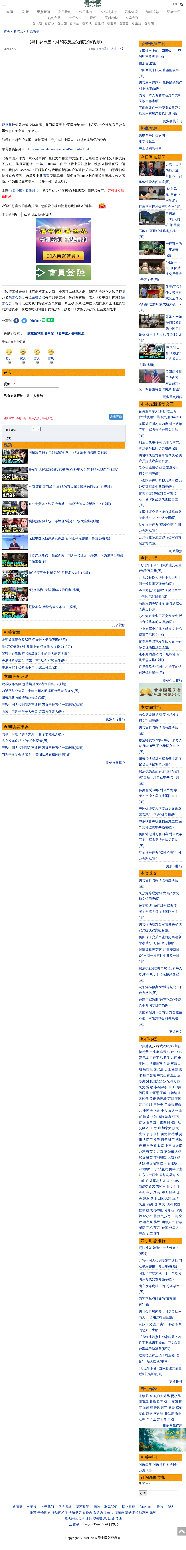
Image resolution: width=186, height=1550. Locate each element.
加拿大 (166, 1128)
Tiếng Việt (101, 1524)
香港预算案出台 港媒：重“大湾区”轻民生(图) (34, 662)
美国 (178, 1099)
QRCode (35, 321)
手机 (149, 1228)
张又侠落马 (147, 142)
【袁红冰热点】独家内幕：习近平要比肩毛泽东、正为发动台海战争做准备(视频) (160, 1343)
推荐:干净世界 (40, 1513)
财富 (161, 1146)
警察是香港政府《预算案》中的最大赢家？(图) (35, 656)
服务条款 (65, 1507)
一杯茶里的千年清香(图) (173, 249)
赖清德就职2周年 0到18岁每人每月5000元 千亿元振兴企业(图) (160, 746)
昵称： (9, 384)
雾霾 (142, 1163)
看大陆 (37, 23)
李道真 (144, 1402)
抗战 (149, 1210)
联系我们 (111, 1507)
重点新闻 (43, 12)
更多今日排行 (172, 680)
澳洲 (170, 1204)
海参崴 (177, 1146)
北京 (160, 1151)
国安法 (158, 1069)
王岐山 (165, 1093)
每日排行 (85, 12)
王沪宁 (158, 1105)
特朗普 (144, 1052)
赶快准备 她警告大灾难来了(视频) (53, 609)
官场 (142, 1122)
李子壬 (151, 1419)
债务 (149, 1134)
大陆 (170, 1157)
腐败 (161, 1116)
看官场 (49, 23)
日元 (164, 1140)
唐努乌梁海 (167, 1175)
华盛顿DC (100, 1518)
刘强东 (169, 1151)
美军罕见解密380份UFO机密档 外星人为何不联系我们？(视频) (73, 472)
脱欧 (175, 1128)
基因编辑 (152, 1163)
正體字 (74, 1524)
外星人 (174, 1228)
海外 (150, 1204)
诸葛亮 (148, 1222)
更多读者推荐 (115, 764)
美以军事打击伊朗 (152, 135)
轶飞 (160, 1402)
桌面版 (17, 1507)
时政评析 (159, 1464)
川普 (178, 1046)
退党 (149, 1087)
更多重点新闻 (172, 397)
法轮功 (163, 1169)
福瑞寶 (119, 1513)
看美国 (62, 23)
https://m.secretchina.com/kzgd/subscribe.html (58, 149)
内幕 (156, 1110)
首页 (7, 31)
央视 (142, 1192)
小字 (121, 48)
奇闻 (165, 1228)
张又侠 (165, 1058)
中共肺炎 (145, 1046)
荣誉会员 (15, 297)
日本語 (114, 1524)
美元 (164, 1134)
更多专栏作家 (172, 1425)
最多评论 (131, 12)
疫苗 (174, 1069)
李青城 (158, 1413)
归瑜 (152, 1402)
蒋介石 (169, 1210)
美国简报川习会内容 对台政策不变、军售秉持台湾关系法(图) (160, 430)
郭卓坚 (7, 125)
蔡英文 (151, 1151)
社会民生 (173, 1464)
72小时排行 (108, 12)
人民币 (148, 1140)
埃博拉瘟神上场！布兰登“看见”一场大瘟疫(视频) (64, 523)
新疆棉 (148, 1069)
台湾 (142, 1151)
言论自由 (162, 1187)
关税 (152, 1099)
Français (87, 1524)
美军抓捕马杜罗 (150, 148)
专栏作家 (75, 18)
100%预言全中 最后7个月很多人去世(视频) (59, 575)
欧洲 (111, 1518)
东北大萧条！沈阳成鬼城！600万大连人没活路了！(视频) (70, 506)
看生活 (136, 23)
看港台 (74, 23)
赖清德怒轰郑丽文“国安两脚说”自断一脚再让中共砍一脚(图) (159, 777)
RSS (170, 1507)
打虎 (175, 1116)
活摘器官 (156, 1063)
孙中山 (158, 1210)
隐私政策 (82, 1507)
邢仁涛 (169, 1413)
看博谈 (87, 23)
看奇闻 (149, 23)
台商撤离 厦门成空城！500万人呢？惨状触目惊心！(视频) (70, 489)
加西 (118, 1518)
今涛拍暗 (156, 1396)
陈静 (146, 1408)
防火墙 (165, 1163)
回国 (161, 1198)
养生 (156, 1233)
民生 (142, 1204)
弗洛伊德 (160, 1087)
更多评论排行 (115, 721)
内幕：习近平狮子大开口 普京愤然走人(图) (33, 714)
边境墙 (162, 1099)
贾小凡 (176, 1396)
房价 (142, 1157)
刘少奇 (166, 1216)
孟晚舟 (144, 1099)
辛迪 (170, 1419)
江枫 (142, 1419)
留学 (172, 1192)
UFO (170, 1087)
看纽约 (99, 23)
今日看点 (64, 12)
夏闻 (174, 1402)
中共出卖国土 (166, 1075)
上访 (154, 1169)
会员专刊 (132, 18)
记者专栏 (173, 12)
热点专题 (53, 18)
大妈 (178, 1151)
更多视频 (118, 627)
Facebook (146, 1507)
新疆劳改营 (147, 1187)
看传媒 (109, 1513)
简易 (166, 1396)
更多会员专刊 (172, 121)
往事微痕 (149, 1075)
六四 (174, 1058)
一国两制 (163, 1122)
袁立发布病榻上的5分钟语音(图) (25, 743)
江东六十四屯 (148, 1175)
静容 (149, 1413)
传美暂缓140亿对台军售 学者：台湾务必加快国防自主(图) (158, 499)
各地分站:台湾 (74, 1518)
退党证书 (131, 1513)
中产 (168, 1146)
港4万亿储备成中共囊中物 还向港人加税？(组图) (37, 649)
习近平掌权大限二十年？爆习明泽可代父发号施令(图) (40, 693)
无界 (152, 1513)
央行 (142, 1134)
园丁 (164, 1408)
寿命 (142, 1233)
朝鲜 (157, 1128)
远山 (167, 1402)
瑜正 (178, 1413)
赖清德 (176, 1093)
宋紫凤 (144, 1396)
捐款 (97, 1507)
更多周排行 (174, 866)
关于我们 (47, 1507)
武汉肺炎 (166, 1046)
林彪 (156, 1216)
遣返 (146, 1198)
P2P (177, 1157)
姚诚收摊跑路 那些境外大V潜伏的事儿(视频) (34, 686)
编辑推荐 (152, 12)
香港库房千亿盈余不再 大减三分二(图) (29, 669)
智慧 (179, 1222)
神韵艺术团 (59, 1513)
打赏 (104, 48)
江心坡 (165, 1181)
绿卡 (175, 1198)
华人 (149, 1192)
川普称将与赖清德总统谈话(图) (24, 700)
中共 (178, 1087)
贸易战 (144, 1058)
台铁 (166, 1063)
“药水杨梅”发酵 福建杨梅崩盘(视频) (54, 592)
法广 (174, 1122)
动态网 (144, 1513)
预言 (157, 1228)
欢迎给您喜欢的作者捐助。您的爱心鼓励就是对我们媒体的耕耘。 (49, 206)
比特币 (173, 1134)
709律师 (144, 1169)
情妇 (146, 1116)
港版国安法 (154, 1081)
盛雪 (171, 1408)
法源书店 (75, 1513)
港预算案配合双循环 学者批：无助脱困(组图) (34, 642)
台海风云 (145, 1470)
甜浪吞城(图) (148, 63)
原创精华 (111, 18)
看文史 (124, 23)
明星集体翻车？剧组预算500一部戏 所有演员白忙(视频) (68, 454)
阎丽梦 (144, 1093)
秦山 (142, 1413)
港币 (171, 1140)
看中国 (151, 1122)
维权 (174, 1163)
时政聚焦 (33, 31)
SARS (175, 1181)
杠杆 (156, 1134)
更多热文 (175, 1032)
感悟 (142, 1228)
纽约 (89, 1518)
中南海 (148, 1110)
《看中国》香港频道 (24, 191)
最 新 (25, 12)
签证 (153, 1198)
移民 (156, 1192)
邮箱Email (144, 1483)
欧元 (156, 1140)
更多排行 (175, 1381)
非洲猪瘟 (160, 1157)
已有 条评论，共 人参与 (23, 396)
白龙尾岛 (152, 1181)
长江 (167, 1069)
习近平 (154, 1058)
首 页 (9, 12)
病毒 (46, 176)
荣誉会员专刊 (153, 43)
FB (151, 1128)
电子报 (32, 1507)
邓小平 (148, 1216)
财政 (153, 1146)
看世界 (112, 23)
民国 (177, 1204)
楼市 (146, 1146)
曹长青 (162, 1419)
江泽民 (169, 1105)
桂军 (142, 1210)
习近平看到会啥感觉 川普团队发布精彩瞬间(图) (36, 757)
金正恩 (154, 1093)
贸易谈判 (146, 1105)
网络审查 (175, 1169)
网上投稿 (128, 1507)
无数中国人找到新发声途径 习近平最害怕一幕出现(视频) (69, 540)
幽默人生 (168, 1222)
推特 (160, 1507)
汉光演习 (169, 1081)
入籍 (168, 1198)
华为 (153, 1116)
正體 (174, 4)
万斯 (170, 1099)
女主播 (175, 1187)
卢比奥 (154, 1052)
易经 (157, 1222)
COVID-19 (174, 1052)
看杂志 (87, 1513)
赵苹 (179, 1408)
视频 (93, 18)
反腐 (168, 1116)
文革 (149, 1233)
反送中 (173, 1110)
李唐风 (155, 1408)
